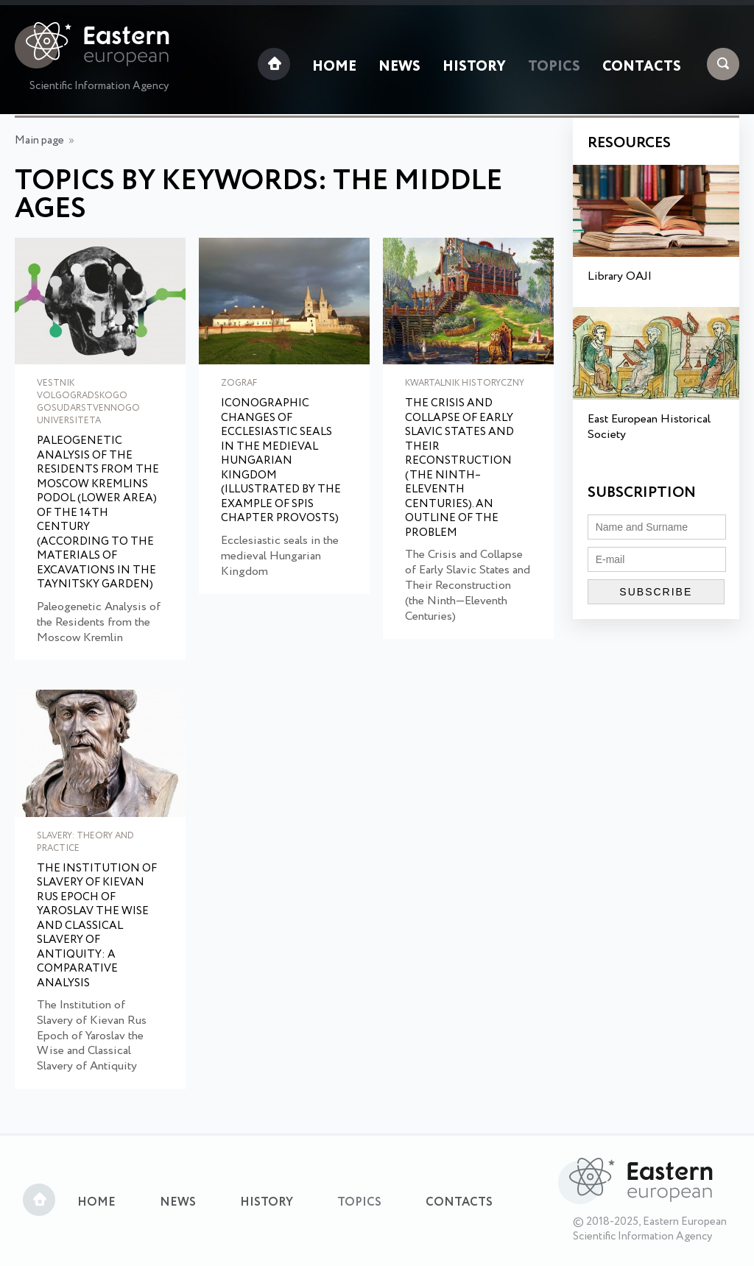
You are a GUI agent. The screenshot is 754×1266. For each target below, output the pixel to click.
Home (334, 67)
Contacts (641, 67)
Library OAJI (620, 276)
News (399, 67)
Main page (39, 140)
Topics (554, 67)
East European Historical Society (649, 427)
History (474, 67)
